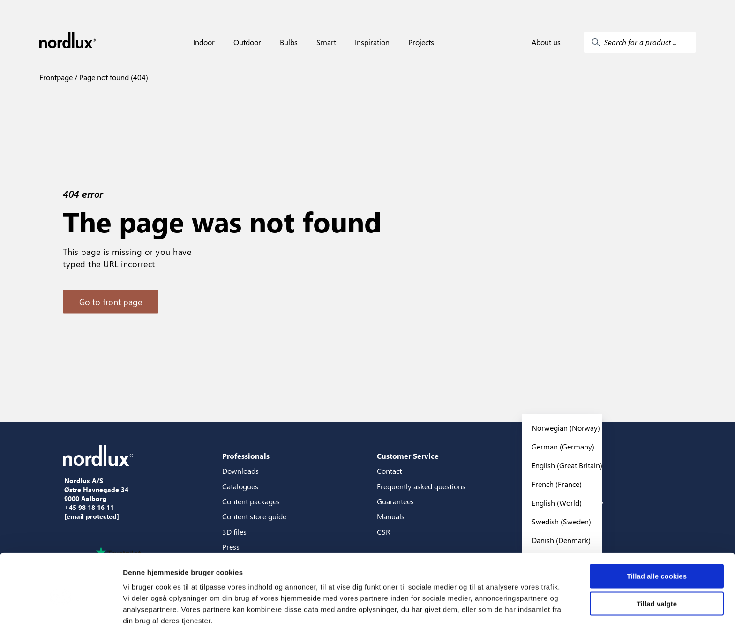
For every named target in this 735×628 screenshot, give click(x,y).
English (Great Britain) (567, 465)
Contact (389, 471)
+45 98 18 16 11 (89, 507)
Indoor (204, 42)
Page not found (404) (112, 77)
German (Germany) (563, 446)
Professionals (246, 456)
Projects (421, 42)
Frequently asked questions (421, 486)
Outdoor (247, 42)
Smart (326, 42)
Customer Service (408, 456)
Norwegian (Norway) (566, 428)
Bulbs (289, 42)
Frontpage (56, 77)
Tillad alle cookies (657, 534)
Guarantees (395, 501)
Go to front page (110, 301)
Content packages (251, 501)
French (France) (557, 484)
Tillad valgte (657, 562)
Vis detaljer (487, 609)
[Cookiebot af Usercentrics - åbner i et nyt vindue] (61, 610)
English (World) (557, 503)
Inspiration (372, 42)
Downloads (240, 471)
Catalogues (240, 486)
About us (546, 42)
